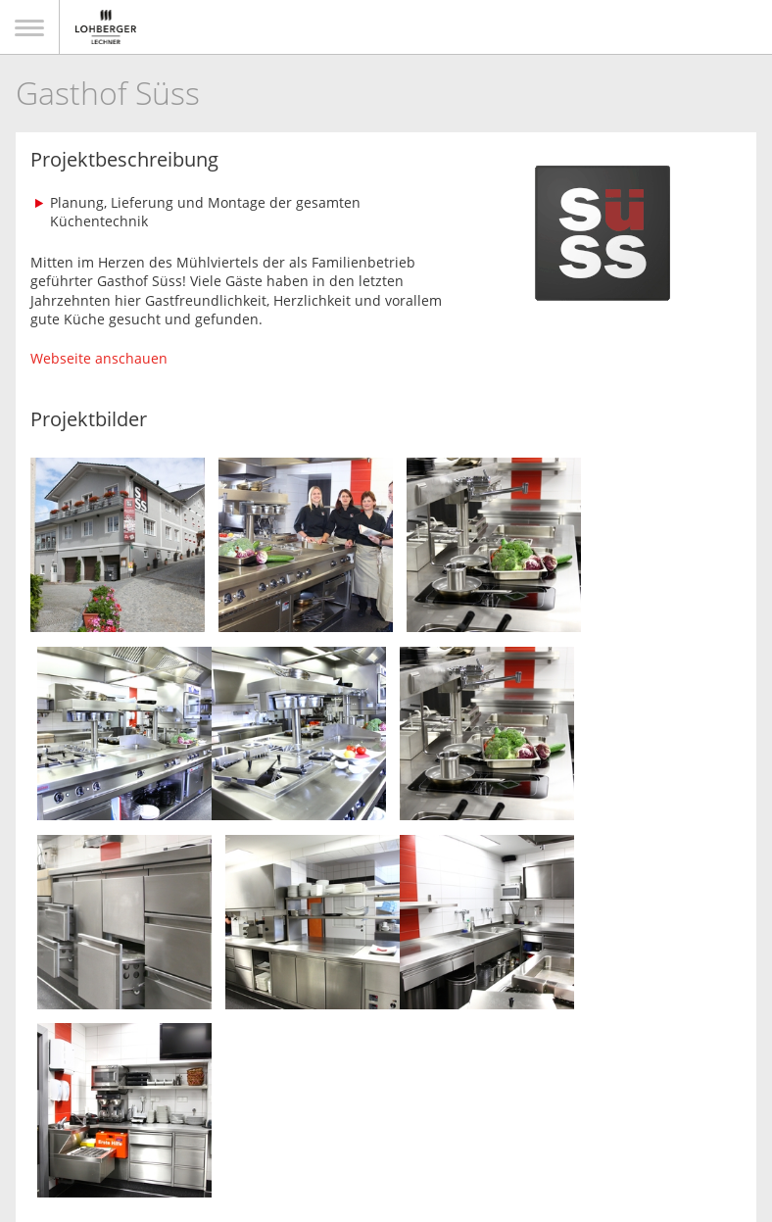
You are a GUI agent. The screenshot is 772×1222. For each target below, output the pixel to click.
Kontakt (164, 1130)
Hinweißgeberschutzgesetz (546, 1130)
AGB (422, 1130)
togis (415, 1200)
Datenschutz (344, 1130)
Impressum (247, 1130)
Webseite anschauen (99, 358)
